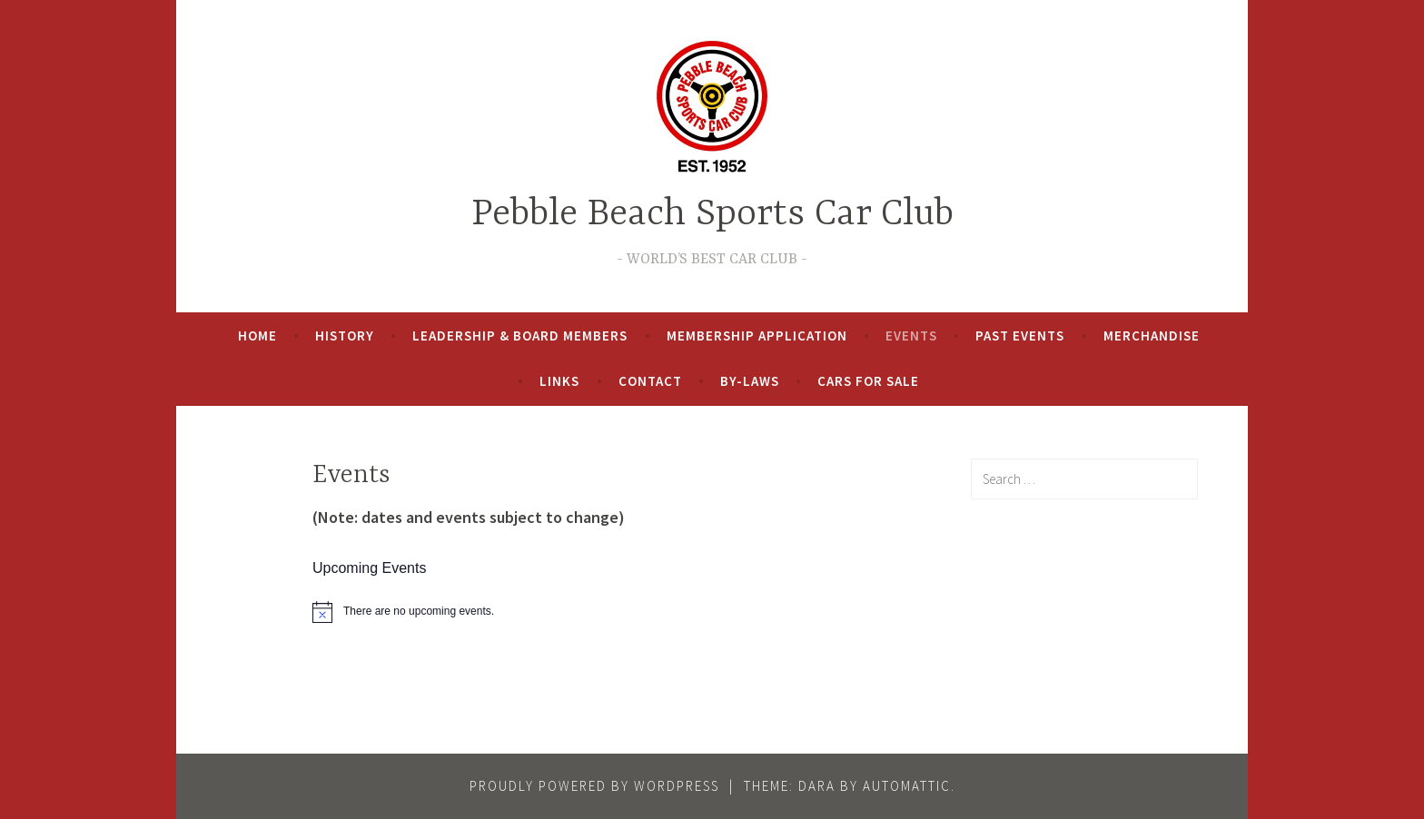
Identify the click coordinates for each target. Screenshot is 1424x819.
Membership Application (757, 335)
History (344, 335)
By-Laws (749, 381)
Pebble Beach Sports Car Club (712, 214)
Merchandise (1151, 335)
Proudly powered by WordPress (594, 785)
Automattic (907, 785)
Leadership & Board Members (520, 335)
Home (257, 335)
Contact (650, 381)
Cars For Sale (868, 381)
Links (559, 381)
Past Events (1019, 335)
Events (911, 335)
